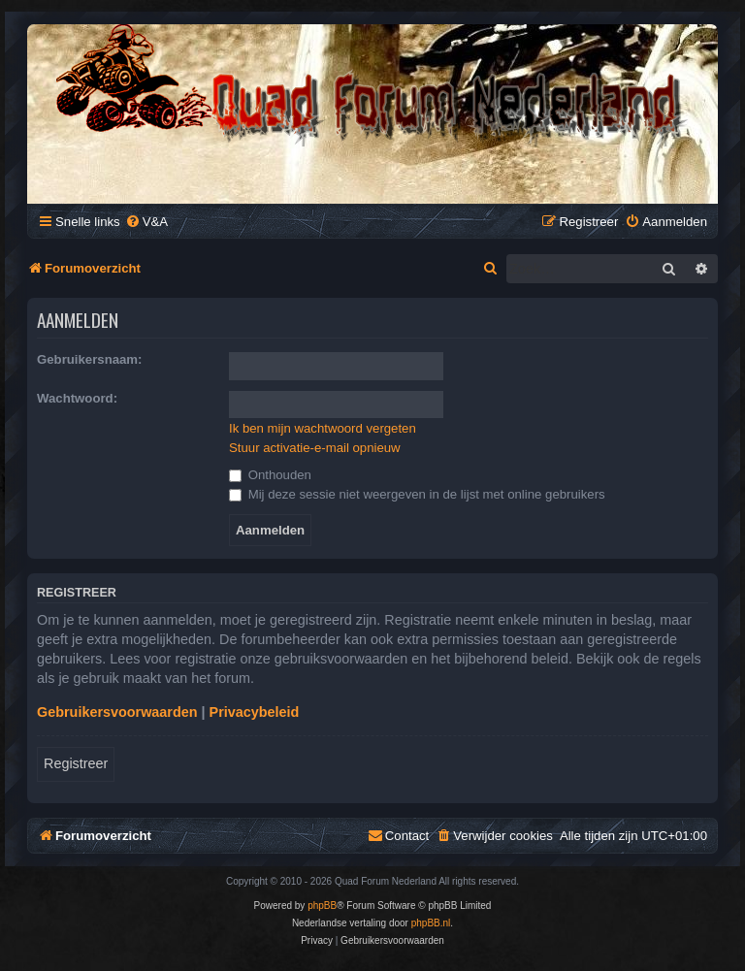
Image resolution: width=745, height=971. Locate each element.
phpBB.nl (431, 923)
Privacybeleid (255, 712)
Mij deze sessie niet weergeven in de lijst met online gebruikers (417, 494)
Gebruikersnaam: (89, 359)
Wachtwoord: (77, 398)
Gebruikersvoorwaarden (117, 712)
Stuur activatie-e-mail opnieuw (315, 447)
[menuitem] (146, 222)
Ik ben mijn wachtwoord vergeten (322, 428)
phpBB (322, 905)
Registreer (76, 763)
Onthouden (270, 475)
